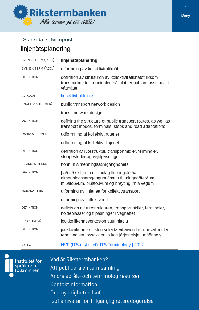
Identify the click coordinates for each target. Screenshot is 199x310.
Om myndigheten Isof (75, 292)
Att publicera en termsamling (85, 267)
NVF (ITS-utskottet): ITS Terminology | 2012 (102, 245)
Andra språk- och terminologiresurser (95, 275)
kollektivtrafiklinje (77, 96)
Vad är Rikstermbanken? (79, 259)
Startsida (33, 39)
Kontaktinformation (73, 284)
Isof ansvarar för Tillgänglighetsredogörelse (102, 300)
